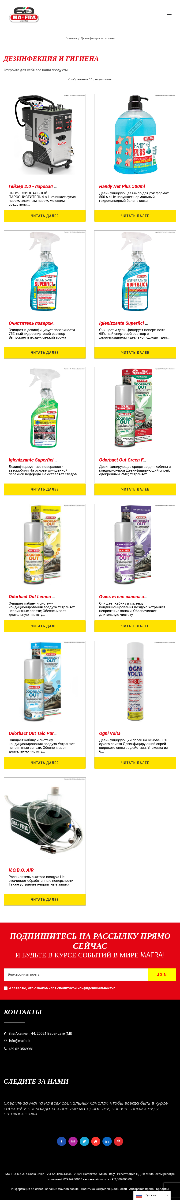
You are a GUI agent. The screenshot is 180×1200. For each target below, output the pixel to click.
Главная (71, 38)
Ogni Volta (109, 733)
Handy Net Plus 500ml (122, 186)
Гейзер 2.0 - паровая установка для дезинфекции (62, 186)
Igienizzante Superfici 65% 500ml (133, 323)
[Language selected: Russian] (152, 1195)
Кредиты (162, 1189)
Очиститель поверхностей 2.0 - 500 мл (50, 323)
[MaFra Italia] (24, 14)
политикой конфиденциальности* (87, 988)
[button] (169, 14)
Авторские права (141, 1189)
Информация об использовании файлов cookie (45, 1189)
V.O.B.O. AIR (21, 870)
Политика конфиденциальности (104, 1189)
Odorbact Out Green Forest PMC (132, 460)
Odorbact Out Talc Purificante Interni (46, 733)
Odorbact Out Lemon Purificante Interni (49, 596)
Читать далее (45, 216)
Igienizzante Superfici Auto (36, 460)
